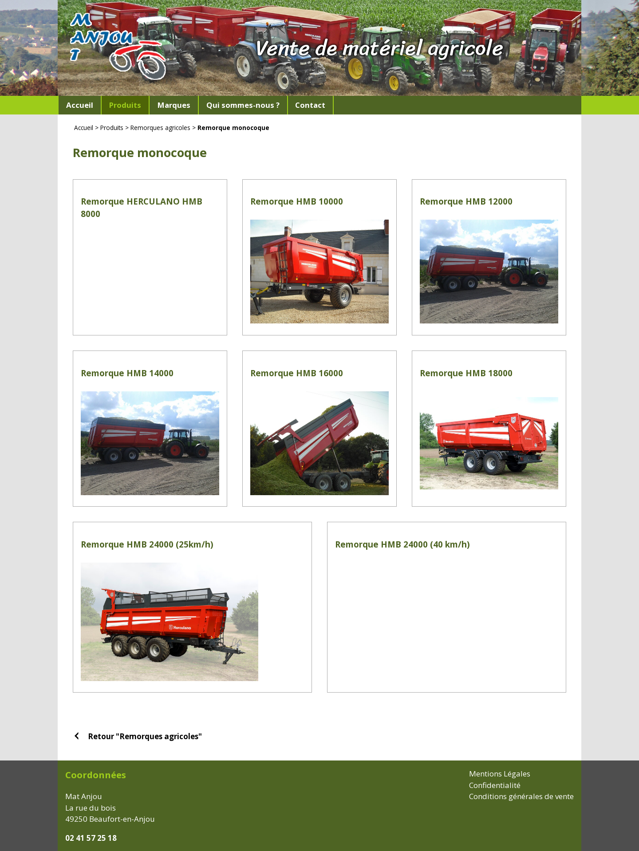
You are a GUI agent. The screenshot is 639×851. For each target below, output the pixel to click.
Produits (111, 127)
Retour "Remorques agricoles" (145, 736)
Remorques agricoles (160, 127)
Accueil (79, 105)
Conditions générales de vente (521, 796)
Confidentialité (495, 785)
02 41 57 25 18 (91, 838)
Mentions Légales (499, 773)
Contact (310, 105)
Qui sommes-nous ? (243, 105)
